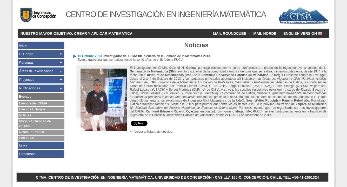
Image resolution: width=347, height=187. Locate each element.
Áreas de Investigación (36, 71)
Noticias (25, 115)
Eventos (25, 96)
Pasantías (26, 138)
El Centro (26, 54)
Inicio (23, 45)
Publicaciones (29, 88)
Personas (26, 62)
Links (23, 145)
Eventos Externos (32, 109)
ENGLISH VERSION (302, 33)
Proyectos (26, 80)
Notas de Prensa (31, 132)
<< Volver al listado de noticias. (151, 131)
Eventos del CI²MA (33, 103)
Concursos (27, 154)
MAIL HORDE (264, 33)
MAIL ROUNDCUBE (229, 33)
